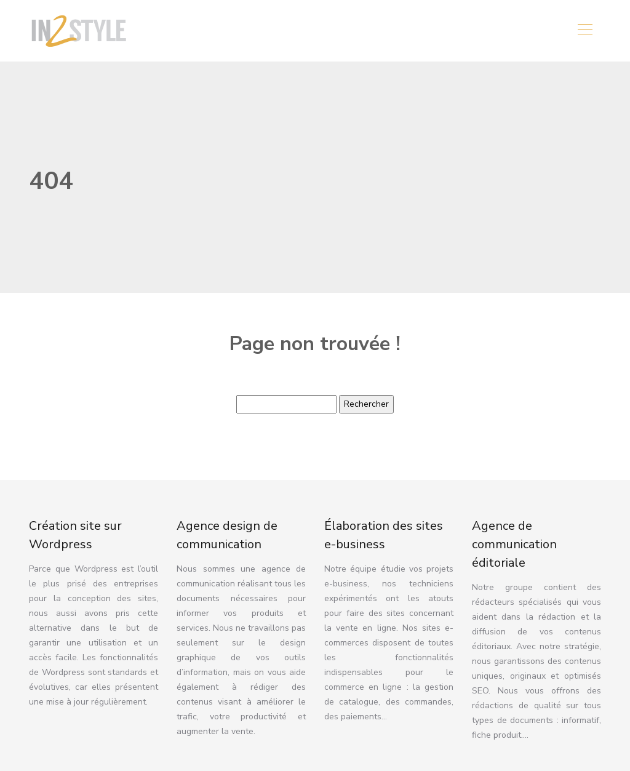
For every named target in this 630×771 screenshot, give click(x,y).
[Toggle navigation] (584, 30)
